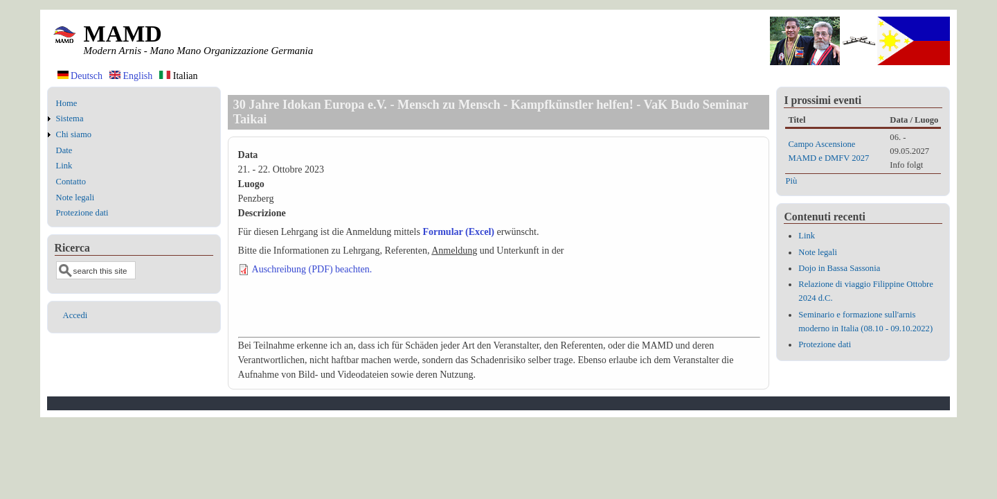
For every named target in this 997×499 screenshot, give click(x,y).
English (130, 76)
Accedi (75, 315)
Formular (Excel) (458, 232)
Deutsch (79, 76)
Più (791, 181)
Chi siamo (73, 134)
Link (64, 165)
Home (67, 103)
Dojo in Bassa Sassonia (839, 268)
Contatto (71, 181)
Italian (178, 76)
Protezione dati (82, 213)
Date (64, 150)
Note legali (75, 197)
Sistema (70, 118)
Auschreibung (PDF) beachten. (312, 269)
